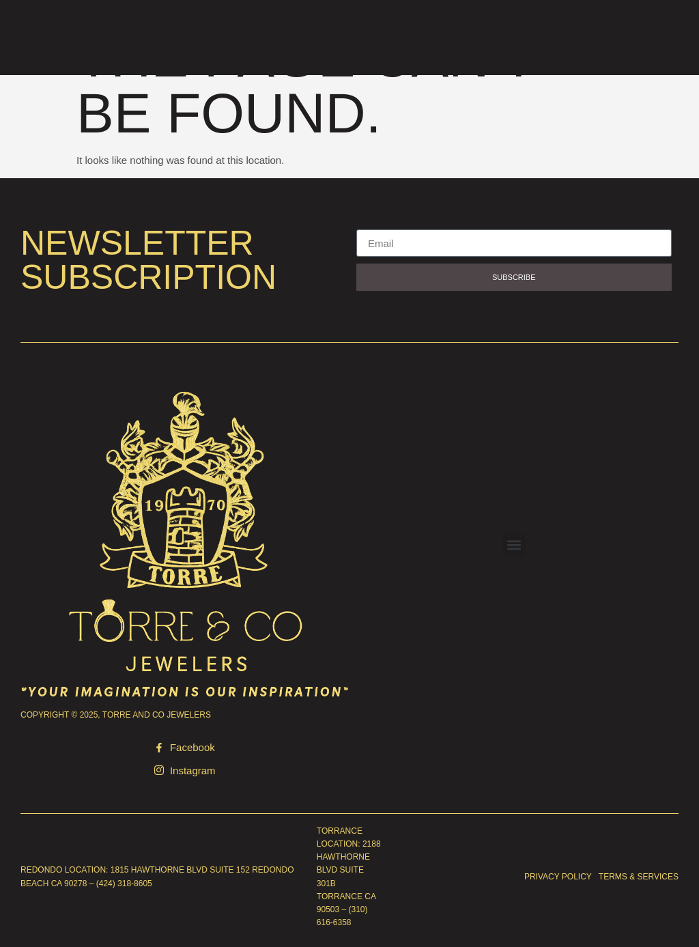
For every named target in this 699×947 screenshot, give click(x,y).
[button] (514, 544)
